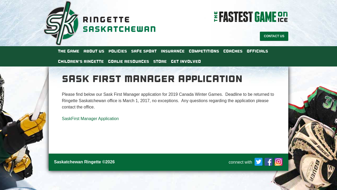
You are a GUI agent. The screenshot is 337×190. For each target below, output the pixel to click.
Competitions (204, 51)
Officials (257, 51)
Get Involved (186, 61)
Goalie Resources (128, 61)
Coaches (232, 51)
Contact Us (274, 36)
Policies (117, 51)
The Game (68, 51)
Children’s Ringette (81, 61)
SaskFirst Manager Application (90, 118)
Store (160, 61)
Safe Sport (144, 51)
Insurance (173, 51)
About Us (93, 51)
